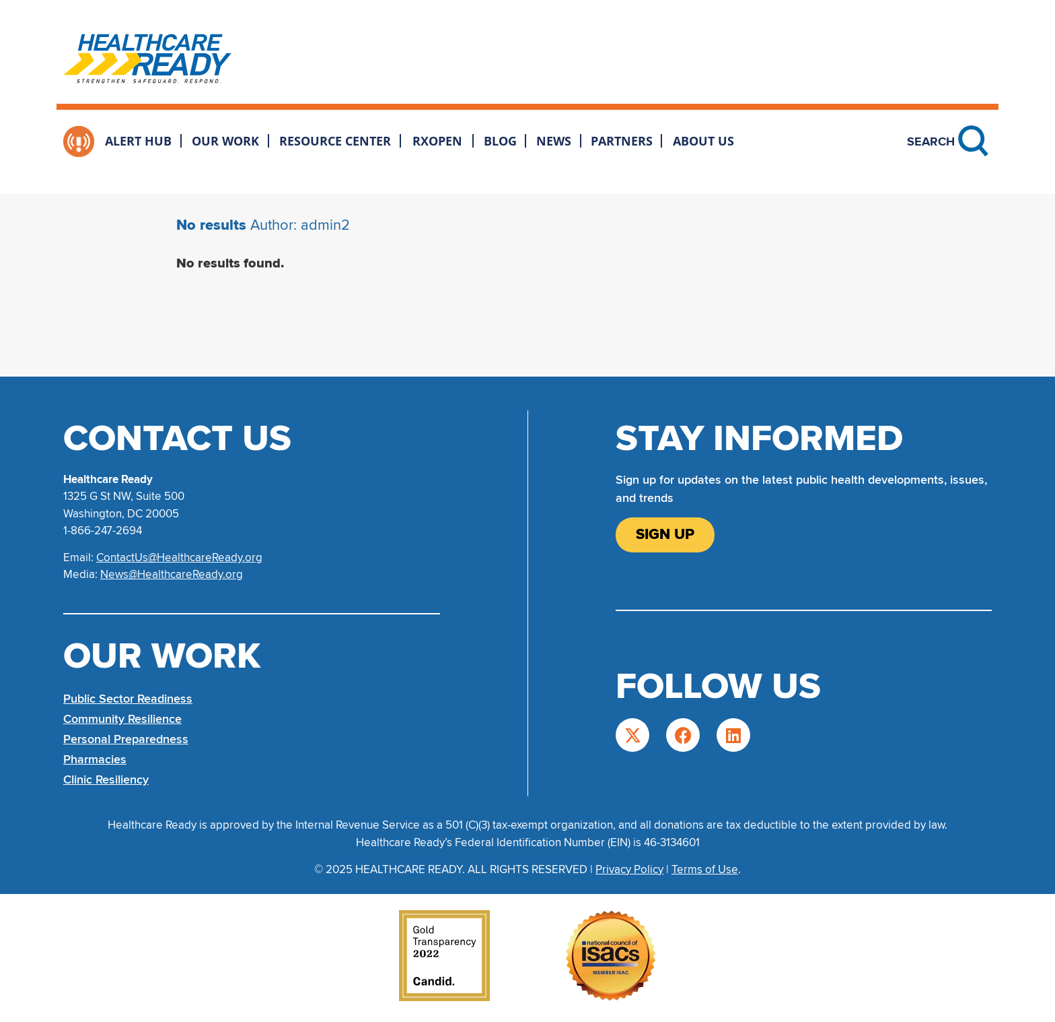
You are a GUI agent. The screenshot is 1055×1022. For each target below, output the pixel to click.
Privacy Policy (629, 869)
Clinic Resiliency (106, 779)
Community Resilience (122, 718)
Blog (500, 141)
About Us (703, 141)
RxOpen (437, 141)
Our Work (225, 141)
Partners (622, 141)
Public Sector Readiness (127, 698)
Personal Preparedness (125, 739)
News (553, 141)
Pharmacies (94, 759)
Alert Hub (138, 141)
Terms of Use (704, 869)
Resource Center (335, 141)
